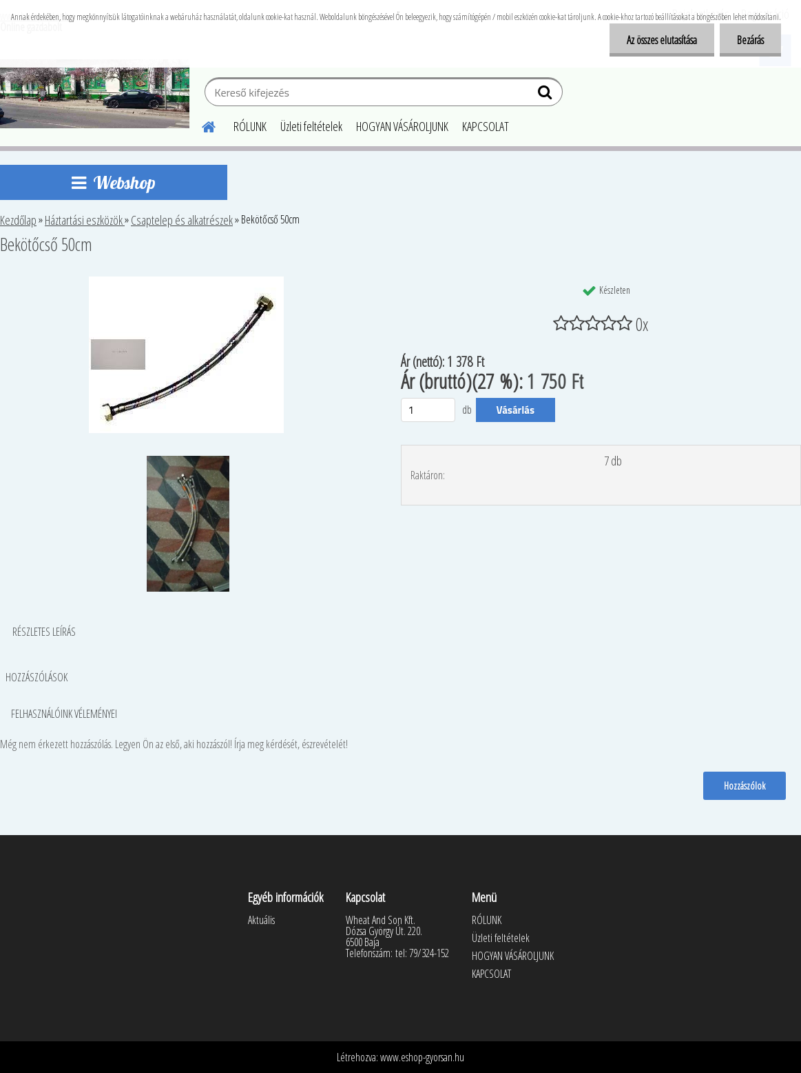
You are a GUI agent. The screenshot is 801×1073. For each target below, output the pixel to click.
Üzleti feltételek (311, 126)
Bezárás (750, 40)
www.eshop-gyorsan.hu (422, 1057)
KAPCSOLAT (485, 126)
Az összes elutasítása (662, 40)
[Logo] (94, 93)
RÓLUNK (250, 126)
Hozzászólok (744, 785)
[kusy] (428, 410)
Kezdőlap (18, 220)
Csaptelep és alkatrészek (182, 220)
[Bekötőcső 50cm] (186, 282)
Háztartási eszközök (85, 220)
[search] (546, 95)
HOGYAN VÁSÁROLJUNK (402, 126)
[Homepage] (200, 125)
